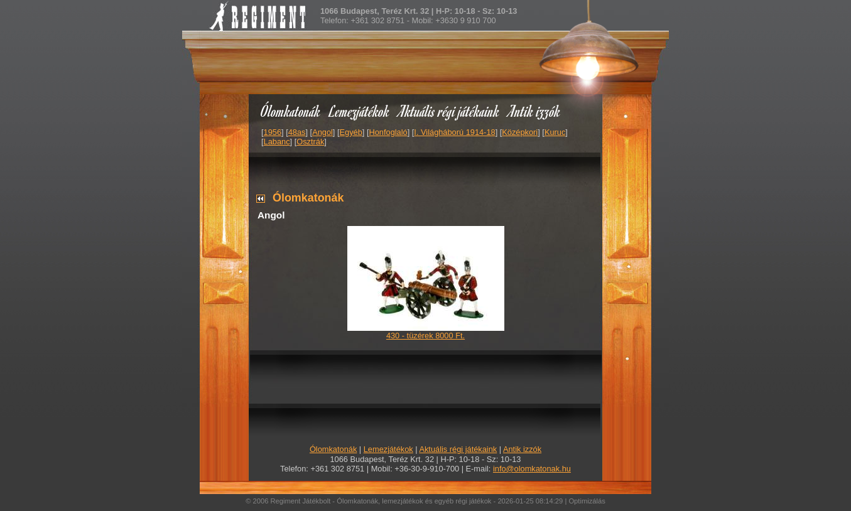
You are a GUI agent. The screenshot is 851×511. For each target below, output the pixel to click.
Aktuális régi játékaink (449, 110)
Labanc (277, 141)
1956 (272, 132)
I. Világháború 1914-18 (454, 132)
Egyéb (351, 132)
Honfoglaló (388, 132)
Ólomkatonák (290, 110)
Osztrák (310, 141)
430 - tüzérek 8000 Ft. (425, 335)
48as (297, 132)
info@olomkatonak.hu (532, 468)
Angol (322, 132)
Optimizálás (586, 501)
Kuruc (555, 132)
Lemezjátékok (359, 110)
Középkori (520, 132)
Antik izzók (534, 110)
